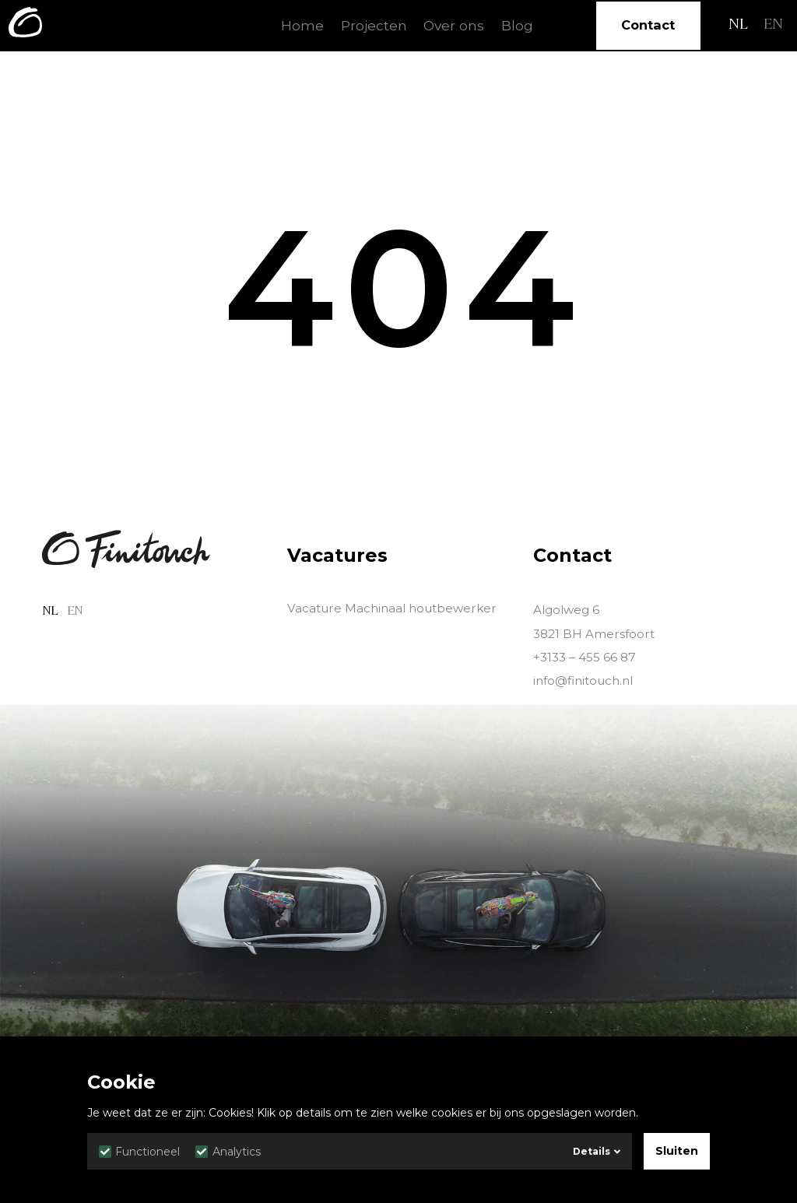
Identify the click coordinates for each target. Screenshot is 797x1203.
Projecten (374, 25)
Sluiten (676, 1151)
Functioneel (139, 1151)
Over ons (453, 25)
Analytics (227, 1151)
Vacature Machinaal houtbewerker (392, 608)
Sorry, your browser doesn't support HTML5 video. (398, 929)
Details (596, 1151)
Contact (648, 25)
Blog (517, 25)
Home (302, 25)
